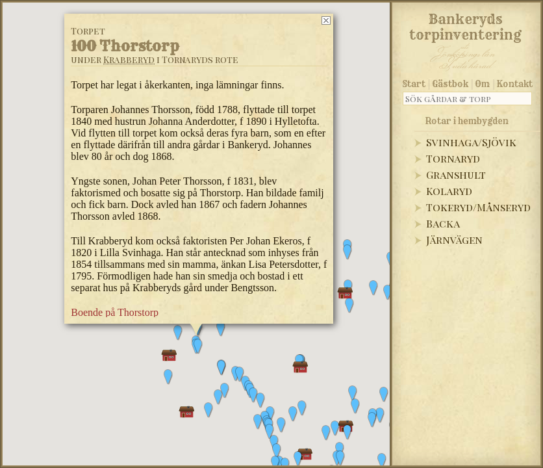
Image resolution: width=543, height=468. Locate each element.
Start (414, 84)
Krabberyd (129, 59)
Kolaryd (449, 191)
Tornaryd (453, 158)
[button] (276, 451)
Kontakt (515, 84)
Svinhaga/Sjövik (471, 142)
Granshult (456, 174)
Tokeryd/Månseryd (478, 207)
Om (482, 84)
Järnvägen (454, 239)
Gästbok (450, 84)
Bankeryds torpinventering (465, 25)
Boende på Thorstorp (114, 312)
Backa (443, 223)
